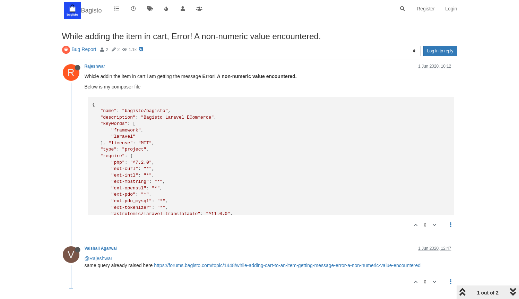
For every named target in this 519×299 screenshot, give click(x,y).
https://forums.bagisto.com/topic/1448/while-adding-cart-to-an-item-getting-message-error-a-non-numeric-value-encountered (287, 265)
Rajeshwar (95, 66)
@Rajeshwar (98, 258)
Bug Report (84, 49)
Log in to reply (440, 51)
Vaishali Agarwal (101, 248)
